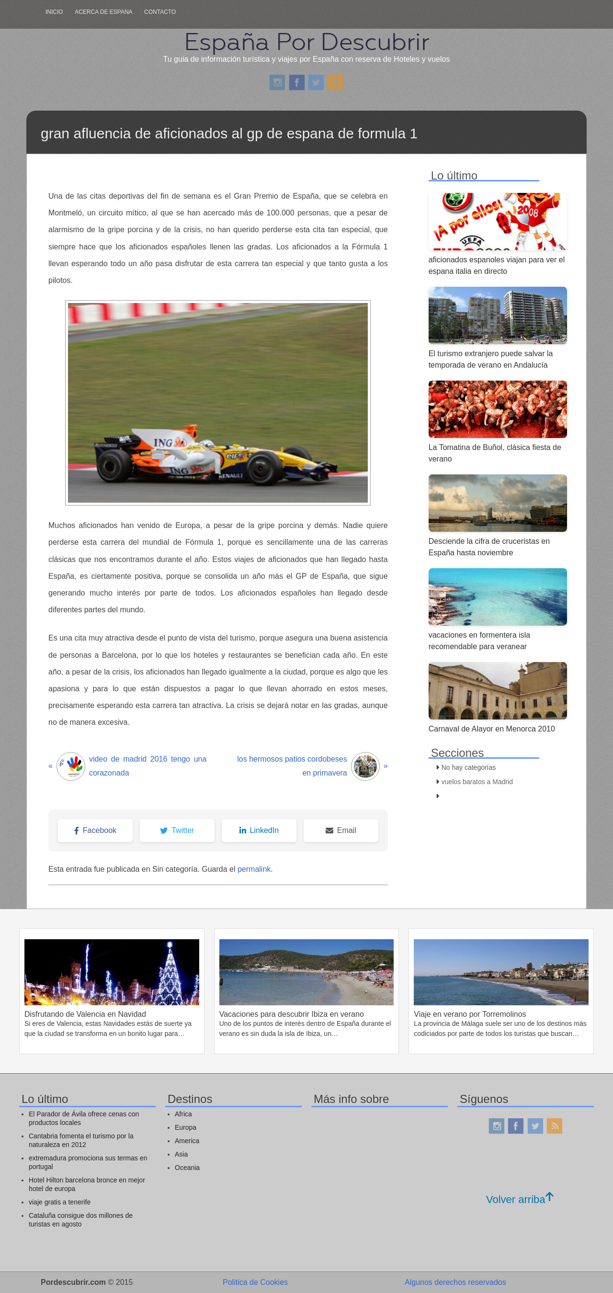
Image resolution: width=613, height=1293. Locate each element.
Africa (183, 1114)
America (187, 1141)
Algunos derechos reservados (455, 1282)
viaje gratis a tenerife (60, 1202)
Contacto (160, 12)
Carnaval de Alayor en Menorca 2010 (492, 729)
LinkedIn (259, 830)
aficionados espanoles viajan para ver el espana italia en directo (497, 265)
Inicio (54, 12)
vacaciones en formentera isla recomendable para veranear (480, 641)
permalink (254, 869)
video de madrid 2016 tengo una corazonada (127, 766)
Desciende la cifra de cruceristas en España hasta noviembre (489, 547)
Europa (185, 1127)
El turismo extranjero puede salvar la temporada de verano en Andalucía (491, 359)
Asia (181, 1154)
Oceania (187, 1167)
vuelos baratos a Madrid (477, 782)
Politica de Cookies (255, 1282)
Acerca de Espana (103, 12)
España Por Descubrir (306, 42)
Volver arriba (520, 1199)
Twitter (177, 830)
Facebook (95, 830)
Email (341, 830)
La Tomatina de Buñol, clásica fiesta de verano (495, 453)
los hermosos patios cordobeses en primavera (312, 766)
